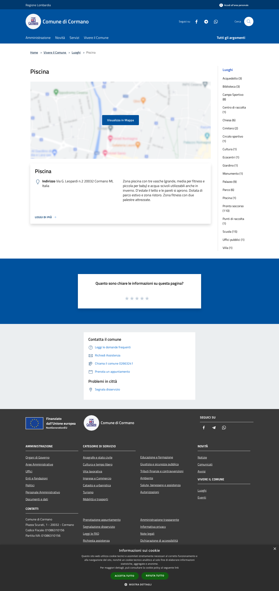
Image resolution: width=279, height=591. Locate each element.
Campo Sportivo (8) (233, 97)
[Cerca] (248, 21)
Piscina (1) (229, 198)
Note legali (147, 533)
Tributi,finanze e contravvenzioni (161, 471)
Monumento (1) (233, 173)
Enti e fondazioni (37, 478)
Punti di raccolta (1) (233, 221)
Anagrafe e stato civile (97, 457)
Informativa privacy (153, 526)
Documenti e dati (37, 499)
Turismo (88, 492)
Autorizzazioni (149, 492)
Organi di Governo (37, 457)
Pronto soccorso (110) (233, 208)
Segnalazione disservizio (99, 526)
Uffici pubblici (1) (233, 239)
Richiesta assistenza (96, 540)
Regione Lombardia (38, 5)
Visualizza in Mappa (120, 120)
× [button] (274, 548)
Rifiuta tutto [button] (155, 575)
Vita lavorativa (92, 471)
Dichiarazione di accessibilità (159, 540)
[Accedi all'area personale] (233, 5)
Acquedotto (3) (232, 78)
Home (34, 52)
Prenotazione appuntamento (102, 519)
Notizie (202, 457)
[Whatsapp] (214, 21)
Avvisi (202, 471)
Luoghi (76, 52)
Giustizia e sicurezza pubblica (159, 464)
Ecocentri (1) (231, 157)
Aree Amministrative (39, 464)
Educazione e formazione (156, 457)
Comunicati (205, 464)
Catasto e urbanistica (97, 485)
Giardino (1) (230, 165)
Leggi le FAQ (91, 533)
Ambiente (146, 478)
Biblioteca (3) (231, 86)
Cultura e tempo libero (97, 464)
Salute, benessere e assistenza (160, 485)
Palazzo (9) (230, 181)
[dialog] (139, 568)
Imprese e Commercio (97, 478)
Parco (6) (228, 189)
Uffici (29, 471)
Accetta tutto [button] (124, 575)
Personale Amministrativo (43, 492)
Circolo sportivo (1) (233, 138)
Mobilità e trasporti (95, 499)
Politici (30, 485)
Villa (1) (227, 247)
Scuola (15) (230, 231)
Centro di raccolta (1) (234, 109)
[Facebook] (195, 21)
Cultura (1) (230, 149)
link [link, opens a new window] (177, 567)
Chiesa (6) (229, 120)
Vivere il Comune (55, 52)
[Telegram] (204, 21)
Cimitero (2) (230, 128)
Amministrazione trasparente (159, 519)
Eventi (202, 497)
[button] (139, 584)
